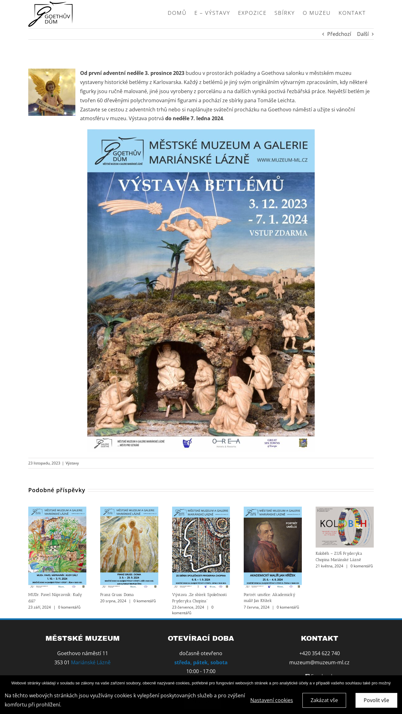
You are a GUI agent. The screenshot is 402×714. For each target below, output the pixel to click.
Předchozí (339, 34)
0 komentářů (69, 607)
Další (363, 34)
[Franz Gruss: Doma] (129, 510)
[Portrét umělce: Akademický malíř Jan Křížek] (273, 510)
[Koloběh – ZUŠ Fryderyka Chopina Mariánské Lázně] (345, 510)
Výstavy (72, 463)
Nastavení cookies (271, 701)
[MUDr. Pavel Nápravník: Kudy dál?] (57, 510)
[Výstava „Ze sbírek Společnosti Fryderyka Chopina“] (201, 510)
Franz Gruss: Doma (117, 594)
